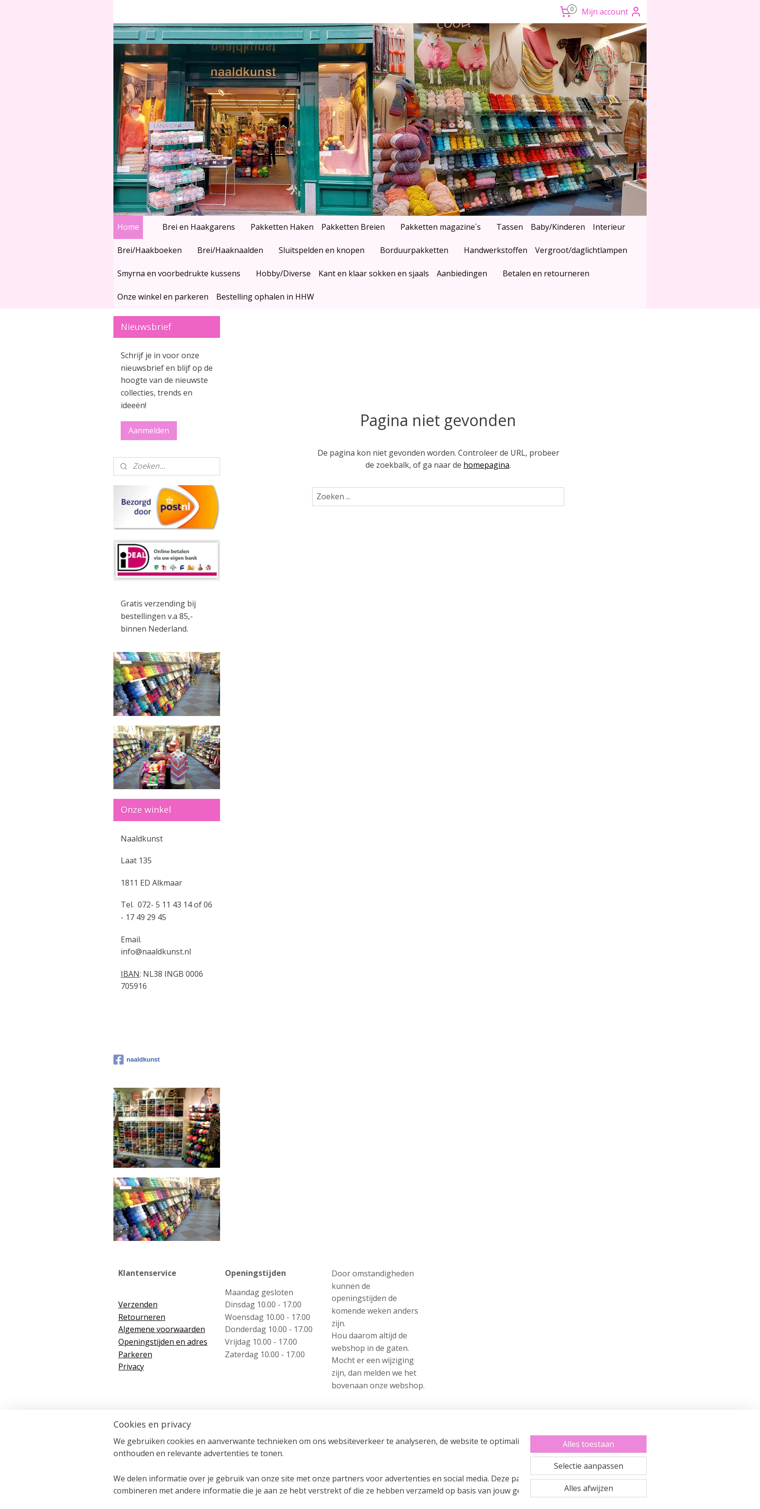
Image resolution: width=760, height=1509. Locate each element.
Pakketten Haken (282, 227)
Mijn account (612, 11)
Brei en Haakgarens (198, 227)
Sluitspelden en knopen (321, 250)
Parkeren (135, 1354)
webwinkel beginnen (397, 1491)
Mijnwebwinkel (481, 1491)
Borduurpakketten (414, 250)
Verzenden (138, 1304)
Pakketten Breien (353, 227)
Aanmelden (148, 430)
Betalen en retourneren (546, 273)
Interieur (609, 227)
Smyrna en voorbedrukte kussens (178, 273)
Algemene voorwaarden (161, 1329)
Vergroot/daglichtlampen (581, 250)
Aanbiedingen (462, 273)
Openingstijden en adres (162, 1341)
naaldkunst (136, 1059)
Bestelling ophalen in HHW (265, 296)
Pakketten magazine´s (440, 227)
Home (128, 227)
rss (360, 1491)
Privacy (131, 1366)
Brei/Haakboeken (149, 250)
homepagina (486, 465)
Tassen (509, 227)
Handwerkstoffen (495, 250)
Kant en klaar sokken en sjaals (373, 273)
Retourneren (141, 1317)
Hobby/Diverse (283, 273)
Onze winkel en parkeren (162, 296)
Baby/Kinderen (558, 227)
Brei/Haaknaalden (230, 250)
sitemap (339, 1491)
